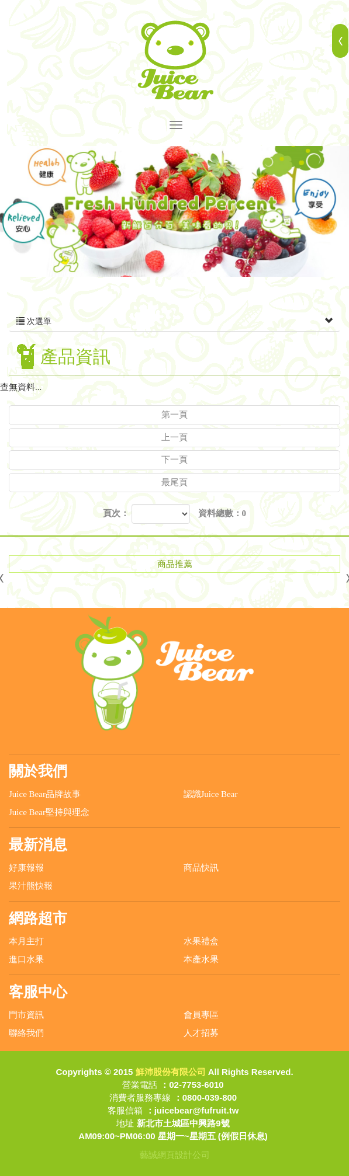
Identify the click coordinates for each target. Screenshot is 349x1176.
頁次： (116, 513)
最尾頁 (174, 482)
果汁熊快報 (31, 885)
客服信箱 (125, 1110)
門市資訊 (26, 1015)
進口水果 (26, 959)
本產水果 (201, 959)
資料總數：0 (222, 513)
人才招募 (201, 1033)
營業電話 (139, 1085)
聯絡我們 (26, 1033)
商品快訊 (201, 867)
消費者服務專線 (140, 1097)
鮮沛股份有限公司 (175, 60)
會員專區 (201, 1015)
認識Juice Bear (211, 794)
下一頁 (174, 459)
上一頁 (174, 437)
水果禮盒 (201, 941)
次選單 (174, 322)
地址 (125, 1123)
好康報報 (26, 867)
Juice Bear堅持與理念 (49, 812)
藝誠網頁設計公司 (175, 1155)
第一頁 (174, 414)
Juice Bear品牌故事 (45, 794)
